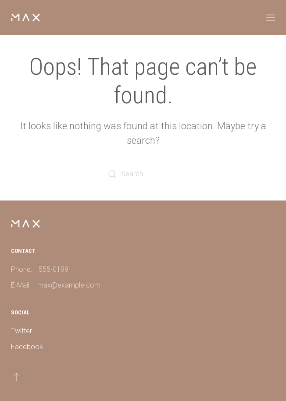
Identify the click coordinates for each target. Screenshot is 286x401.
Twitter (21, 331)
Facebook (27, 347)
